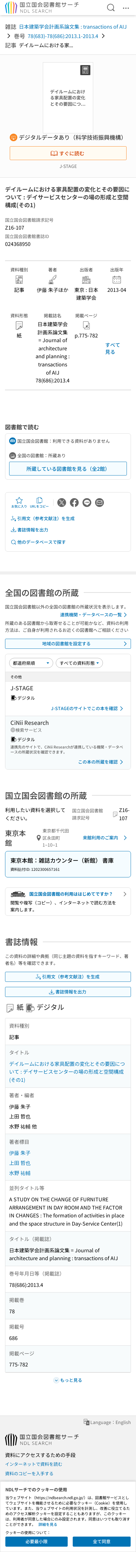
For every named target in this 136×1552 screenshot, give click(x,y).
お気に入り (19, 503)
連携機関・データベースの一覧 (94, 615)
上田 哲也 (20, 1162)
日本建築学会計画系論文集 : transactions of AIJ (73, 26)
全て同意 (101, 1541)
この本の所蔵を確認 (101, 762)
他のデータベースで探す (38, 542)
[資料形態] (79, 663)
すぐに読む (67, 153)
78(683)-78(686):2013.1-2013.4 (63, 36)
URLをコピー (39, 503)
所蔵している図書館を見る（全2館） (68, 468)
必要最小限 (37, 1541)
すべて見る (112, 348)
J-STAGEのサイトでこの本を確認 (88, 708)
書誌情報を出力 (29, 529)
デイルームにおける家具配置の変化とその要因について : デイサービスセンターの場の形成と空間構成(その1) (67, 1071)
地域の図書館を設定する (85, 644)
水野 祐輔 (20, 1173)
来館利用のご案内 (106, 838)
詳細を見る (47, 1524)
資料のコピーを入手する (29, 1473)
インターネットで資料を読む (33, 1464)
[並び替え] (31, 663)
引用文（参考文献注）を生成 (42, 518)
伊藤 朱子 (20, 1152)
